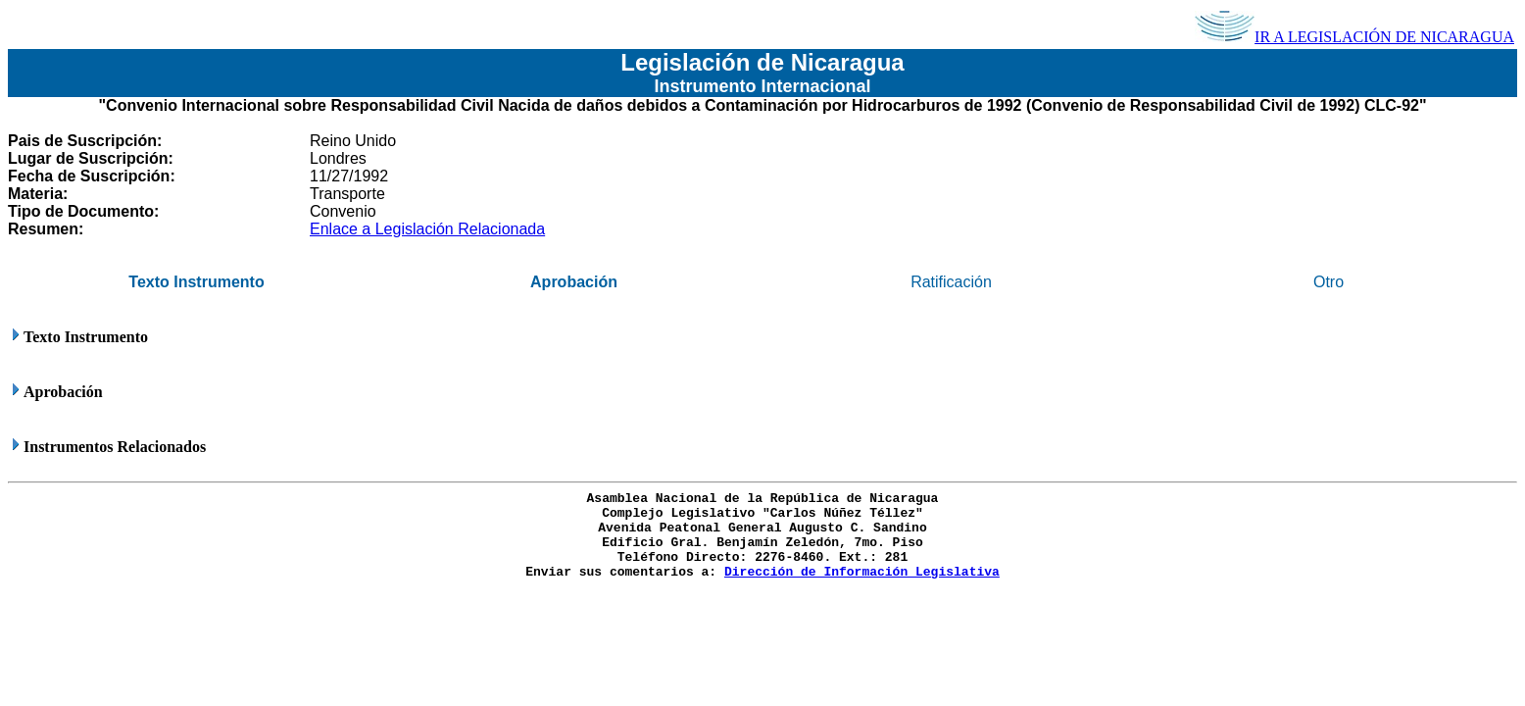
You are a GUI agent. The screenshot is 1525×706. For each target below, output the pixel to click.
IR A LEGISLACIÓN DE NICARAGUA (1354, 36)
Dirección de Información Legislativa (862, 572)
